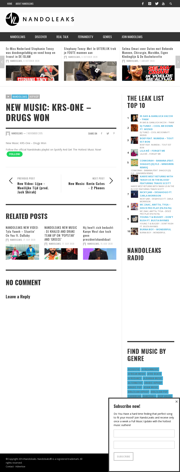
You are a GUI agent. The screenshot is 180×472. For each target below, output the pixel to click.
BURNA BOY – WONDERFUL (155, 229)
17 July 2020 (68, 243)
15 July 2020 (107, 243)
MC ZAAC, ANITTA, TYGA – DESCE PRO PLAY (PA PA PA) (156, 206)
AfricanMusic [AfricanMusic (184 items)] (150, 369)
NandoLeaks (16, 60)
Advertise (20, 466)
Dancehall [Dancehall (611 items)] (149, 396)
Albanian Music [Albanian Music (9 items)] (152, 378)
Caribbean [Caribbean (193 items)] (134, 396)
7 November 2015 (34, 133)
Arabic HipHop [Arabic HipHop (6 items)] (153, 383)
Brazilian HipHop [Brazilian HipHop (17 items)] (138, 392)
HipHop (34, 96)
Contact (10, 466)
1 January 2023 (147, 60)
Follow (14, 154)
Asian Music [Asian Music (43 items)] (151, 387)
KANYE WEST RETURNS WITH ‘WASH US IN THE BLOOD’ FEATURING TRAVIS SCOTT (156, 180)
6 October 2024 (31, 60)
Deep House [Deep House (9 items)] (165, 396)
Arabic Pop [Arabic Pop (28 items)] (135, 387)
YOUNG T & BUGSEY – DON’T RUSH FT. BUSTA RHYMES (156, 218)
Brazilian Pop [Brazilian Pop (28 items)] (159, 392)
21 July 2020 (29, 239)
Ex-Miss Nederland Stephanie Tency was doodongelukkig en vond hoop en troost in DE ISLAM (30, 52)
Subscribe (123, 456)
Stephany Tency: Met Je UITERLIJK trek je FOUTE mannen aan (90, 50)
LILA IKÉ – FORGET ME (152, 150)
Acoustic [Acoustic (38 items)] (134, 369)
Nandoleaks (20, 96)
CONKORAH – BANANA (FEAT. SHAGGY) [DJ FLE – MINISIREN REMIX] (157, 164)
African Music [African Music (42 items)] (136, 374)
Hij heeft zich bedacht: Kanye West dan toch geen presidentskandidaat (98, 233)
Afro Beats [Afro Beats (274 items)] (154, 374)
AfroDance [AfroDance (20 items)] (134, 378)
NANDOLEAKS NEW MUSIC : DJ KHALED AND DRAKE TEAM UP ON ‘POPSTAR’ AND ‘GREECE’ (60, 233)
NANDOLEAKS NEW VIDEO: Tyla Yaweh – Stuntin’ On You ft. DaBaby (22, 231)
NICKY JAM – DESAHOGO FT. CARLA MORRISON (156, 194)
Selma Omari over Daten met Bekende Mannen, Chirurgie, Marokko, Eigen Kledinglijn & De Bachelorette (147, 52)
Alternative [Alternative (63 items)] (135, 383)
